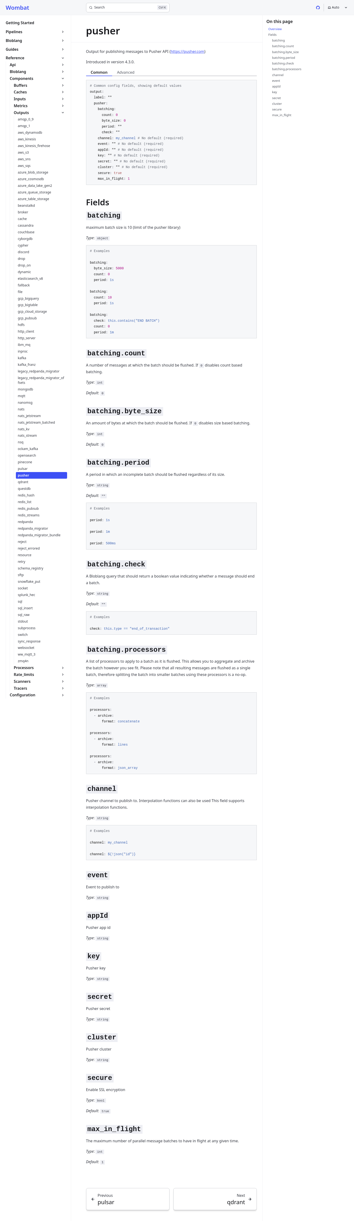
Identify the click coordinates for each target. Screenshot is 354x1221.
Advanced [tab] (125, 72)
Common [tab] (99, 72)
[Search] (128, 7)
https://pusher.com (187, 51)
